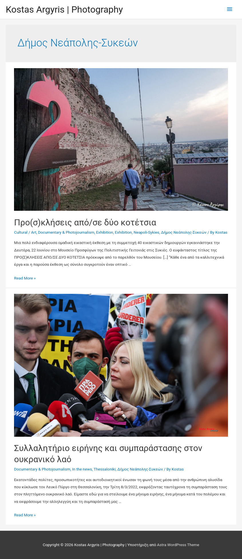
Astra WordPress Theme (178, 544)
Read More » (25, 278)
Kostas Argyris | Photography (64, 9)
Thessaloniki (105, 469)
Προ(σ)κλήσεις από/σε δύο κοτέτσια (85, 222)
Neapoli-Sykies (146, 232)
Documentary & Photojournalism (66, 232)
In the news (82, 469)
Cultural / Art (25, 232)
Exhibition (104, 232)
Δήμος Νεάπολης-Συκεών (184, 232)
